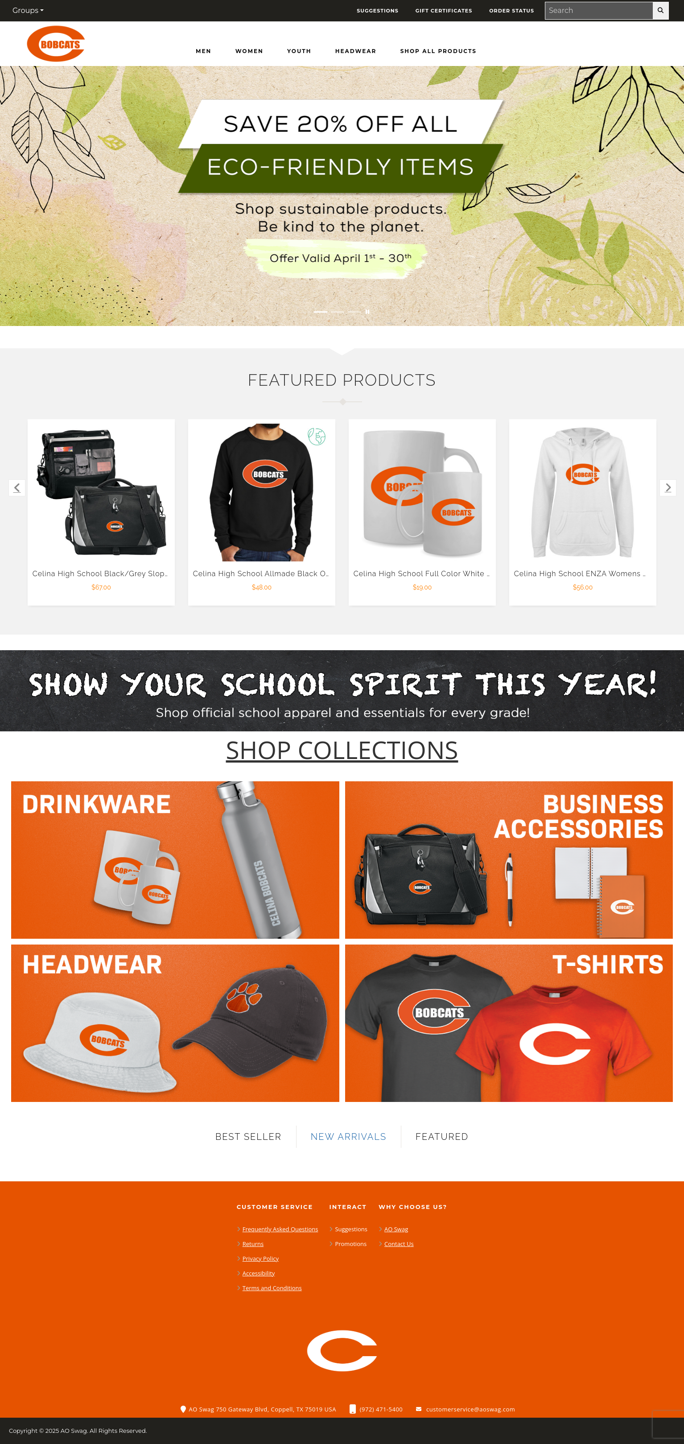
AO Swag (396, 1229)
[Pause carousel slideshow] (367, 312)
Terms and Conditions (272, 1288)
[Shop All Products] (438, 51)
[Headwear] (355, 51)
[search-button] (660, 10)
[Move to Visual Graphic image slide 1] (320, 312)
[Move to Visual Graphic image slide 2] (337, 312)
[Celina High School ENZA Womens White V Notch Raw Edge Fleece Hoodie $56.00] (583, 492)
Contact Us (399, 1244)
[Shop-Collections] (342, 749)
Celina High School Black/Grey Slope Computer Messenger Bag (150, 573)
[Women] (249, 51)
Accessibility (259, 1273)
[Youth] (299, 51)
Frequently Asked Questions (280, 1229)
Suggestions (351, 1229)
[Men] (203, 51)
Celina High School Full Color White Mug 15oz (438, 573)
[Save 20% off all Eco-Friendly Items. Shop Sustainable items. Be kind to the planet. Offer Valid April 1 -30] (342, 196)
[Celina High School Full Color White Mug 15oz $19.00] (422, 492)
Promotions (351, 1244)
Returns (253, 1244)
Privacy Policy (261, 1258)
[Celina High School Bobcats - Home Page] (55, 41)
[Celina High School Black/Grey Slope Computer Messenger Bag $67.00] (101, 492)
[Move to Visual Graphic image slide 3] (354, 312)
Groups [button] (25, 10)
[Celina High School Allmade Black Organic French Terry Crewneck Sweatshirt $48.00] (262, 492)
